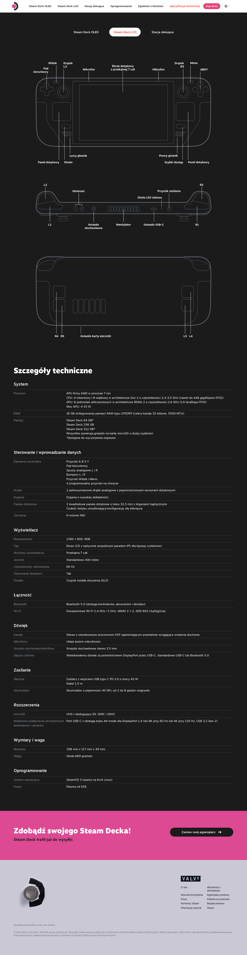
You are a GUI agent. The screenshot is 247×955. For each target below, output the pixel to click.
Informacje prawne (191, 908)
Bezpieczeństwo (215, 903)
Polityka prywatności (218, 899)
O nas (184, 887)
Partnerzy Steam (190, 903)
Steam (210, 908)
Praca (184, 899)
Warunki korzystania (192, 894)
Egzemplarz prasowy (218, 894)
